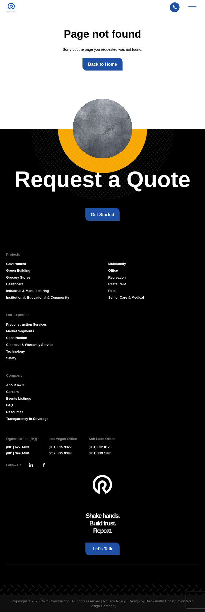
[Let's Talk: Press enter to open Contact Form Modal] (177, 9)
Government (16, 264)
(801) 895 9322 (60, 447)
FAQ (9, 405)
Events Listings (18, 398)
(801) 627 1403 (17, 447)
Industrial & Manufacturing (27, 291)
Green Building (18, 270)
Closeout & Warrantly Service (29, 345)
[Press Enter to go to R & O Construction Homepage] (13, 9)
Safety (11, 358)
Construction (16, 338)
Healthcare (14, 284)
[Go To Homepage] (102, 484)
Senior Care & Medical (126, 297)
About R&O (15, 385)
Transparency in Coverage (27, 419)
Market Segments (20, 331)
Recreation (117, 277)
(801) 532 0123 (100, 447)
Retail (112, 291)
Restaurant (117, 284)
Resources (14, 412)
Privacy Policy (114, 601)
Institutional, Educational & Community (37, 297)
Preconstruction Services (26, 324)
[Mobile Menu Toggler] (192, 10)
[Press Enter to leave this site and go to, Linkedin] (31, 465)
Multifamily (117, 264)
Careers (12, 392)
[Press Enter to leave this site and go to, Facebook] (44, 465)
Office (113, 270)
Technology (15, 351)
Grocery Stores (18, 277)
